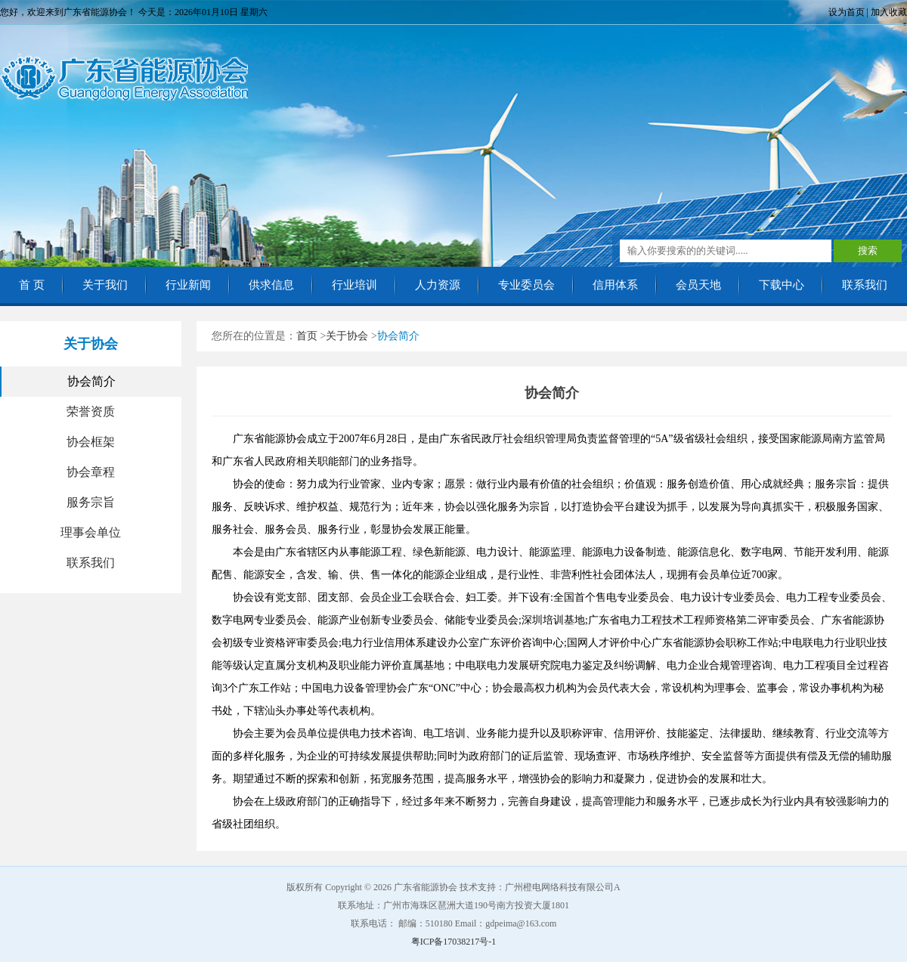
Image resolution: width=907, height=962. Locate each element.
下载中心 (781, 285)
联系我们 (864, 285)
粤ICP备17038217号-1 (454, 941)
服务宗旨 (91, 502)
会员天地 (698, 285)
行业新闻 (188, 285)
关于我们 (105, 285)
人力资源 (437, 285)
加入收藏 (889, 12)
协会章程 (91, 472)
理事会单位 (90, 532)
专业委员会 (526, 285)
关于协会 (347, 336)
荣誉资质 (91, 411)
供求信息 (271, 285)
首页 (306, 336)
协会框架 (91, 441)
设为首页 (846, 12)
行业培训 (354, 285)
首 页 (32, 285)
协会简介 (91, 381)
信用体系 (615, 285)
